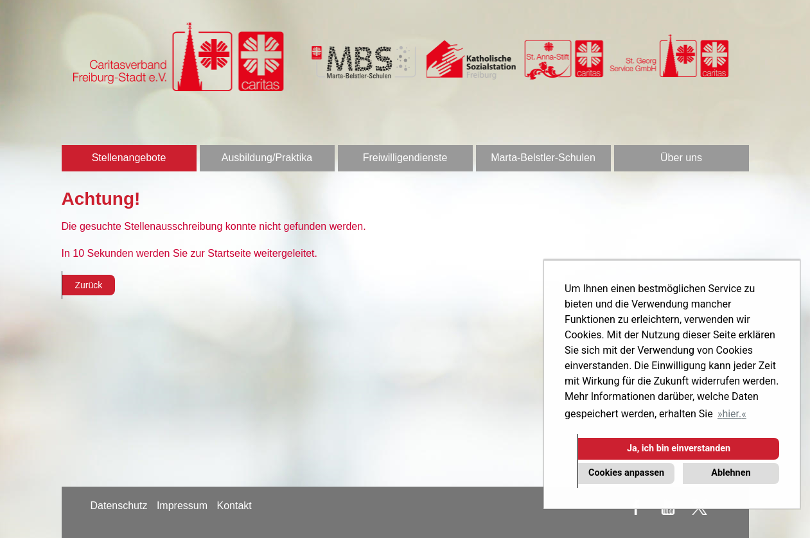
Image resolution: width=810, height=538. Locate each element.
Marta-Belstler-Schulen (543, 157)
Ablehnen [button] (730, 472)
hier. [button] (731, 414)
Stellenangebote (129, 157)
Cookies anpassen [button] (626, 472)
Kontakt (233, 505)
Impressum (182, 505)
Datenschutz (119, 505)
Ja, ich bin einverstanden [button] (678, 448)
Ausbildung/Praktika (267, 157)
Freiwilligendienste (405, 157)
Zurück (89, 285)
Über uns (681, 157)
